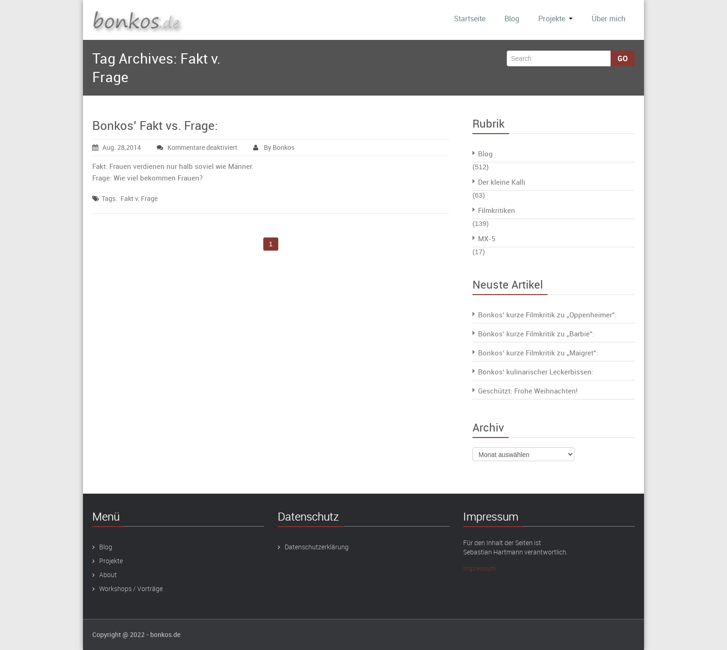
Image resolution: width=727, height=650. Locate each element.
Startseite (469, 18)
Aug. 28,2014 (116, 147)
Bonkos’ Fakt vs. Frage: (155, 125)
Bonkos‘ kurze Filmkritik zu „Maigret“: (538, 352)
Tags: (109, 198)
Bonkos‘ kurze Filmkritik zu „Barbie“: (536, 333)
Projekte (555, 18)
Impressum (479, 568)
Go (623, 58)
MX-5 (486, 238)
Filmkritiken (496, 210)
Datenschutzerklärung (317, 546)
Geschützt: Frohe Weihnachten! (528, 390)
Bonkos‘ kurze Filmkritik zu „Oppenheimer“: (547, 314)
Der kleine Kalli (501, 182)
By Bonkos (273, 147)
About (108, 574)
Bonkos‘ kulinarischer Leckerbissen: (535, 371)
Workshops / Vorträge (131, 588)
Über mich (608, 18)
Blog (511, 18)
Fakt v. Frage (139, 198)
